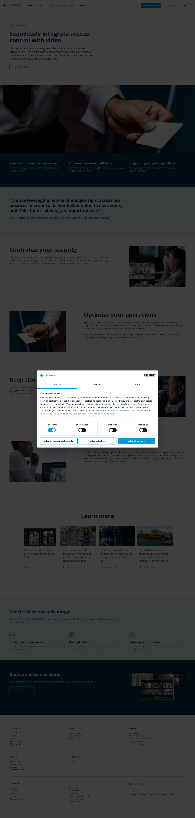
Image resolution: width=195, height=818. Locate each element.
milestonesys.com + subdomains (113, 410)
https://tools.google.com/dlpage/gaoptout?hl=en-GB (66, 417)
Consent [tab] (57, 384)
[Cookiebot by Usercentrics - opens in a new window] (143, 376)
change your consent (121, 417)
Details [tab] (97, 384)
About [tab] (138, 384)
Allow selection (97, 441)
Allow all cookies (136, 441)
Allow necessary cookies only (58, 441)
